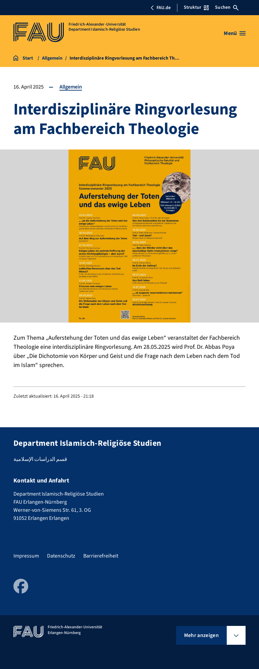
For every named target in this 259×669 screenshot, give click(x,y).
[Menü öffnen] (235, 33)
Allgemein (70, 87)
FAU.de (160, 7)
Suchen (227, 7)
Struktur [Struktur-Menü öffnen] (196, 7)
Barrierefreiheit (100, 556)
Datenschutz (61, 556)
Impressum (26, 556)
